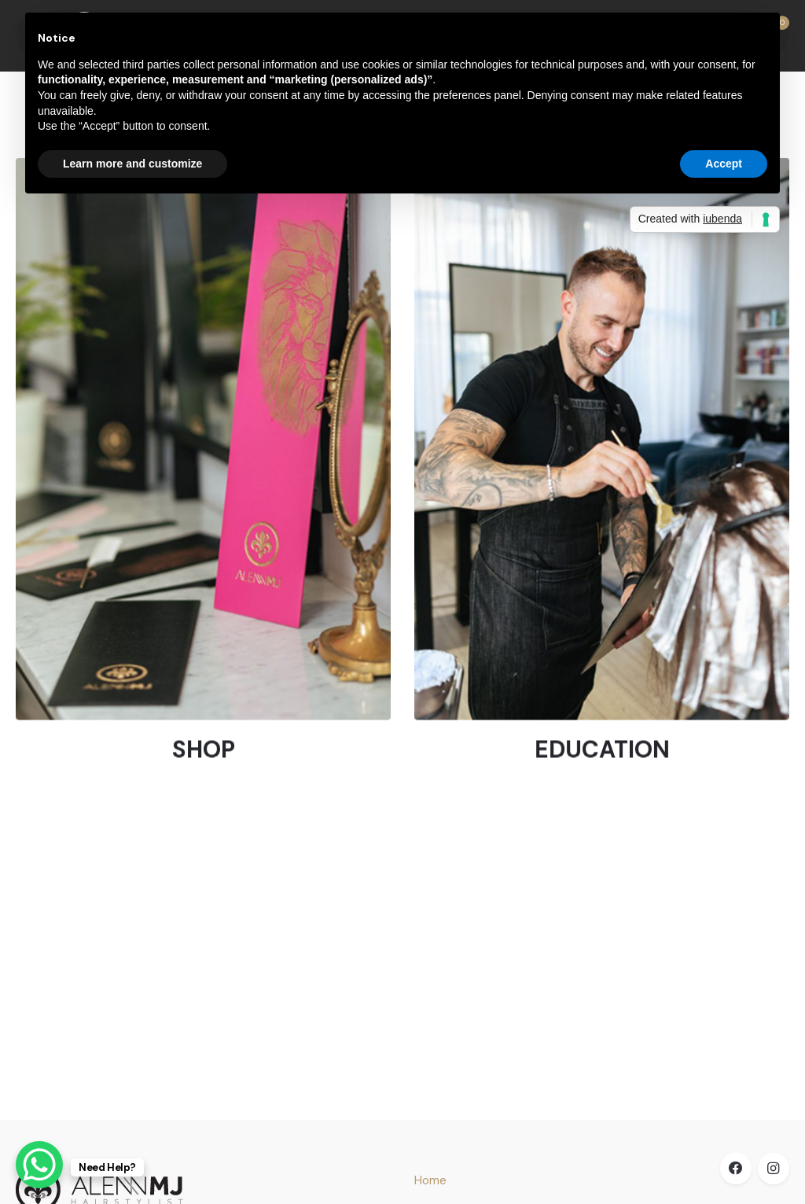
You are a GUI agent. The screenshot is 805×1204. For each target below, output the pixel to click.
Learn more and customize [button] (132, 163)
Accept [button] (723, 163)
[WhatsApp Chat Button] (39, 1164)
